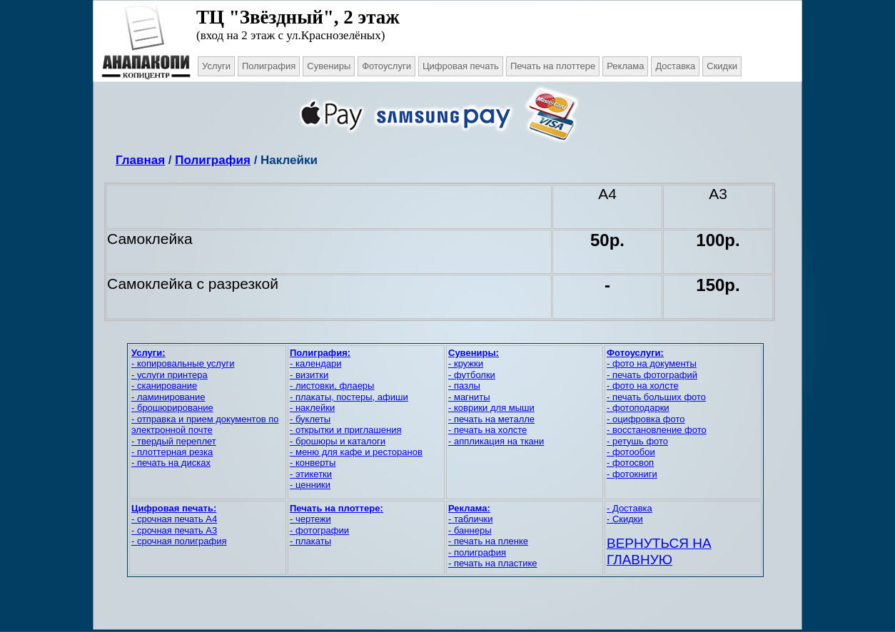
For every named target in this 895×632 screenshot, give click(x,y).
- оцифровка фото (645, 419)
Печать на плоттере (552, 66)
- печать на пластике (492, 563)
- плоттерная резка (172, 452)
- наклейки (312, 407)
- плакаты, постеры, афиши (349, 397)
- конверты (312, 462)
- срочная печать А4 (174, 519)
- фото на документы (652, 363)
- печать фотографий (652, 374)
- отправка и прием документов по (204, 419)
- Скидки (625, 519)
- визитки (309, 374)
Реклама (625, 66)
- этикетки (311, 474)
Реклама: (469, 508)
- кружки (465, 363)
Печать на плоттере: (336, 508)
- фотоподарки (638, 407)
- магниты (469, 397)
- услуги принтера (169, 374)
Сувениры (328, 66)
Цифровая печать (461, 66)
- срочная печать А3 (174, 530)
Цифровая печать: (173, 508)
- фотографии (319, 530)
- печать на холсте (487, 429)
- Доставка (629, 508)
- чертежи (310, 519)
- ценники (310, 484)
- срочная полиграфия (178, 541)
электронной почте (172, 429)
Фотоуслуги (386, 66)
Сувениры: (473, 352)
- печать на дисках (171, 462)
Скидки (722, 66)
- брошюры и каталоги (337, 441)
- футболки (471, 374)
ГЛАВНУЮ (639, 559)
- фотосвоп (630, 462)
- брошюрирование (172, 407)
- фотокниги (632, 474)
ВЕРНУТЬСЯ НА (659, 543)
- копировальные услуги (182, 363)
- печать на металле (491, 419)
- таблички (470, 519)
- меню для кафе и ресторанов (356, 452)
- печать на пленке (488, 541)
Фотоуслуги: (635, 352)
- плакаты (310, 541)
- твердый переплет (173, 441)
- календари (315, 363)
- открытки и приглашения (345, 429)
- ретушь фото (637, 441)
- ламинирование (168, 397)
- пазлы (464, 385)
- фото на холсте (643, 385)
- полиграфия (477, 552)
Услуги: (148, 352)
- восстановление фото (657, 429)
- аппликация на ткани (496, 441)
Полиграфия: (320, 352)
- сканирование (164, 385)
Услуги (216, 66)
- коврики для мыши (491, 407)
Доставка (675, 66)
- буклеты (310, 419)
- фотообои (631, 452)
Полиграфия (213, 160)
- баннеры (469, 530)
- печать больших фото (656, 397)
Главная (140, 160)
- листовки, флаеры (332, 385)
